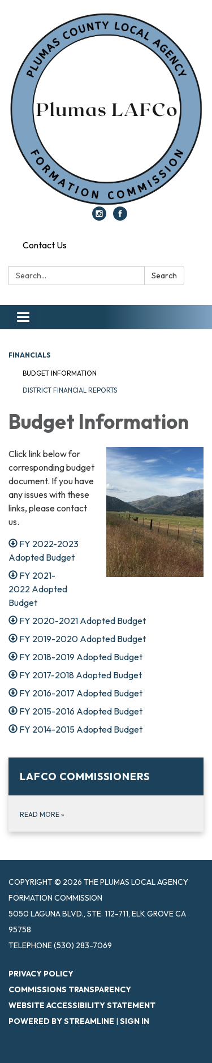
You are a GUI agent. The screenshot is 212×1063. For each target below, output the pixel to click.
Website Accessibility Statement (81, 1005)
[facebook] (120, 217)
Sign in (134, 1021)
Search (164, 275)
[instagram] (99, 217)
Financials (29, 355)
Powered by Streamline (61, 1021)
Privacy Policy (40, 974)
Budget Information (60, 373)
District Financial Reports (70, 390)
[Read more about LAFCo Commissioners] (106, 795)
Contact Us (45, 245)
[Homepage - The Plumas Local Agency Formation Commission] (106, 108)
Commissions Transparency (69, 989)
